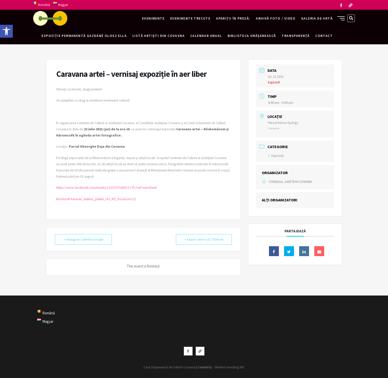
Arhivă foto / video (275, 18)
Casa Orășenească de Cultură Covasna (169, 367)
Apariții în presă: (233, 18)
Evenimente (153, 18)
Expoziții (276, 155)
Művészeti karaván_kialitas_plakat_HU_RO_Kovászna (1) (96, 199)
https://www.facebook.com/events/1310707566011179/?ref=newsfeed (106, 187)
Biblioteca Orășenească (252, 35)
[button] (6, 31)
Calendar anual (206, 35)
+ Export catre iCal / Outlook (204, 239)
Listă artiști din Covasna (158, 35)
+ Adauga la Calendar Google (83, 239)
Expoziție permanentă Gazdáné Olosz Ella (84, 35)
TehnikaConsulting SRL (229, 367)
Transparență (296, 35)
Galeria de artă (317, 18)
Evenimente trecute (190, 18)
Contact (324, 35)
